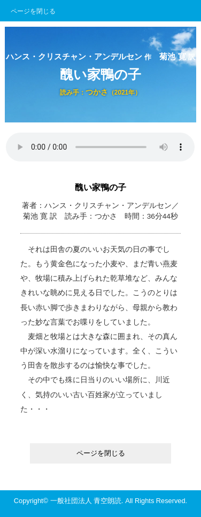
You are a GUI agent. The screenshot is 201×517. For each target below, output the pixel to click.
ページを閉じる (33, 11)
